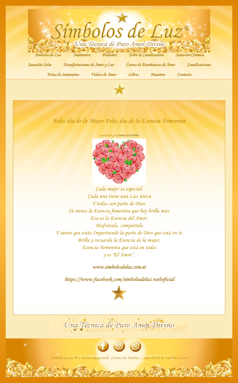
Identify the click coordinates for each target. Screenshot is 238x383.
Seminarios (81, 54)
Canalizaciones (199, 64)
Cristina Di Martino (128, 135)
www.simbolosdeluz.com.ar (119, 267)
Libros (133, 74)
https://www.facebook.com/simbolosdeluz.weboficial (119, 279)
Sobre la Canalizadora (146, 54)
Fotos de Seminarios (63, 74)
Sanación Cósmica (189, 54)
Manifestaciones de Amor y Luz (88, 64)
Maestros (157, 74)
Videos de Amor (103, 74)
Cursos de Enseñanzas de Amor (150, 64)
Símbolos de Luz (48, 54)
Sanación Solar (39, 64)
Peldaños (109, 54)
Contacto (184, 74)
